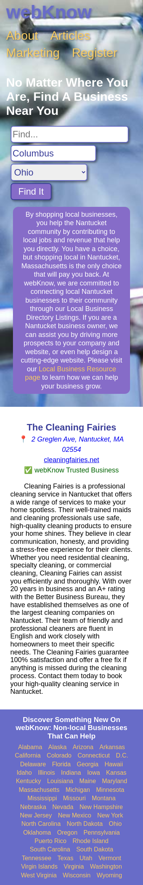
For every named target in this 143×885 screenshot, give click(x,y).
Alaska (57, 747)
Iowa (93, 772)
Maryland (114, 781)
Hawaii (113, 764)
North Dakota (85, 824)
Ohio (115, 824)
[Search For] (70, 134)
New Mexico (74, 815)
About (22, 35)
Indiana (71, 772)
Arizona (83, 747)
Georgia (87, 764)
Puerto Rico (51, 841)
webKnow (49, 12)
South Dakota (94, 849)
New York (110, 815)
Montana (104, 798)
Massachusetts (39, 790)
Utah (85, 858)
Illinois (46, 772)
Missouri (74, 798)
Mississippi (42, 798)
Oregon (67, 832)
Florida (61, 764)
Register (94, 53)
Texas (66, 858)
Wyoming (109, 875)
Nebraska (33, 807)
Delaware (33, 764)
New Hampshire (101, 807)
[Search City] (53, 153)
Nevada (62, 807)
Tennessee (36, 858)
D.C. (122, 755)
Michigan (78, 790)
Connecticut (94, 755)
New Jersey (36, 815)
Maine (87, 781)
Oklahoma (37, 832)
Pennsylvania (102, 832)
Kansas (116, 772)
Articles (70, 35)
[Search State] (49, 172)
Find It (31, 191)
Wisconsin (77, 875)
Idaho (24, 772)
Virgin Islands (39, 866)
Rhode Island (90, 841)
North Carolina (41, 824)
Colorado (59, 755)
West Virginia (39, 875)
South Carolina (50, 849)
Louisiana (60, 781)
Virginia (74, 866)
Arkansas (112, 747)
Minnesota (110, 790)
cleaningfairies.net (71, 460)
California (28, 755)
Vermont (109, 858)
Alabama (30, 747)
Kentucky (28, 781)
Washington (106, 866)
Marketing (33, 53)
